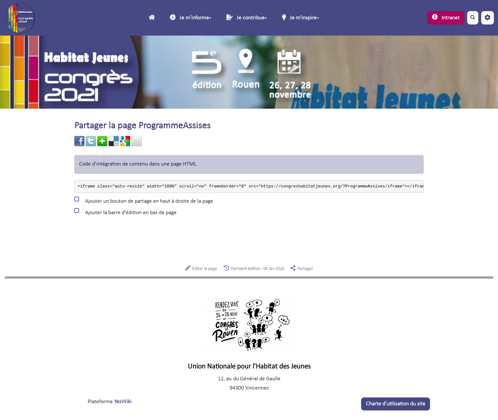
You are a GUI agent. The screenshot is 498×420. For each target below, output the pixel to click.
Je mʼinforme (191, 17)
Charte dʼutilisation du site (395, 404)
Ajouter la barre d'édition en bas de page (125, 211)
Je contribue (246, 17)
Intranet (446, 17)
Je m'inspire (300, 17)
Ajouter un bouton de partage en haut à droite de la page (143, 200)
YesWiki (122, 402)
